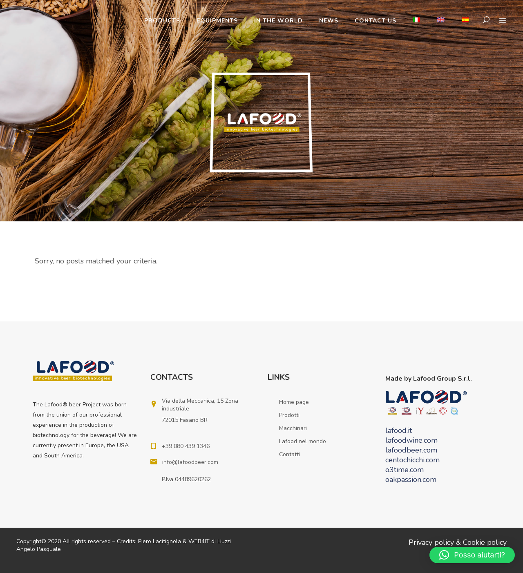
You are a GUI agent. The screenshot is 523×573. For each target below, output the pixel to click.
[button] (472, 555)
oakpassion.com (410, 479)
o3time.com (404, 470)
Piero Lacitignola (159, 541)
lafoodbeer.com (411, 450)
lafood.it (398, 430)
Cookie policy (485, 542)
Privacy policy (431, 542)
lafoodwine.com (411, 440)
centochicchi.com (412, 460)
